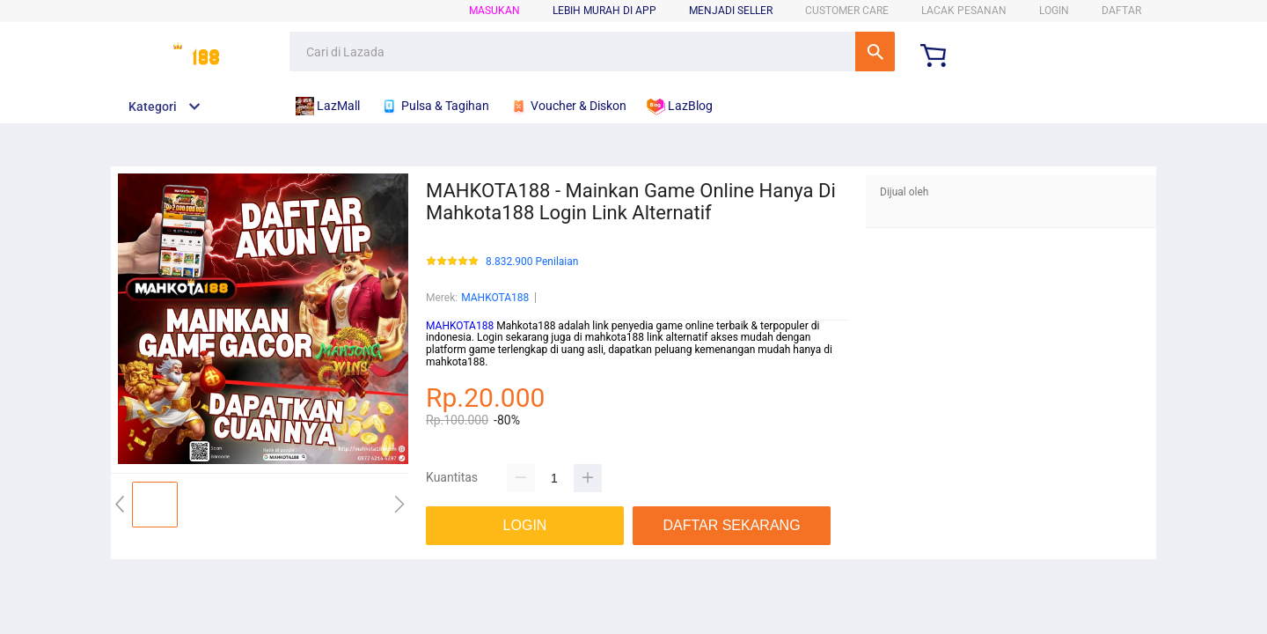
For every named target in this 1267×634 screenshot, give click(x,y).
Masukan (494, 10)
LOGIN (1054, 10)
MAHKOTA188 (495, 297)
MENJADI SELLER (731, 10)
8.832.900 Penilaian (532, 262)
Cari (875, 51)
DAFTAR (1121, 10)
